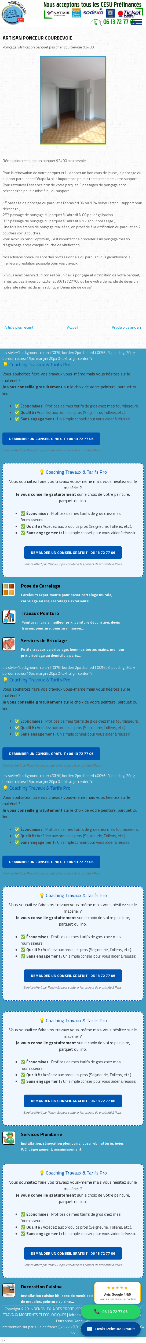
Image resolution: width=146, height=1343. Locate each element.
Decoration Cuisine (41, 1286)
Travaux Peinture (40, 613)
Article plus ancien (126, 327)
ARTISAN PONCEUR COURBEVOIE (37, 37)
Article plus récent (19, 327)
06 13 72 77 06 (110, 1312)
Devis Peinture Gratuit (111, 1329)
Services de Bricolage (44, 640)
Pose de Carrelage (40, 585)
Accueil (72, 327)
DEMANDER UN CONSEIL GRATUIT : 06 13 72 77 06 (51, 438)
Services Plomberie (41, 1134)
